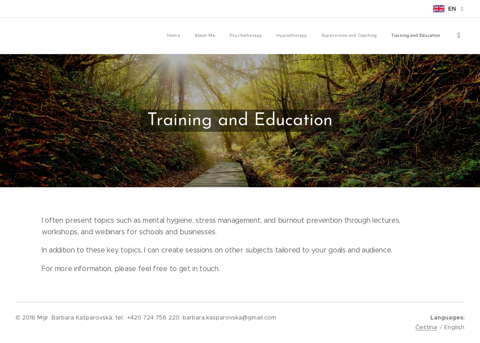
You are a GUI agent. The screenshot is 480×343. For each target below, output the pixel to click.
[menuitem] (353, 36)
